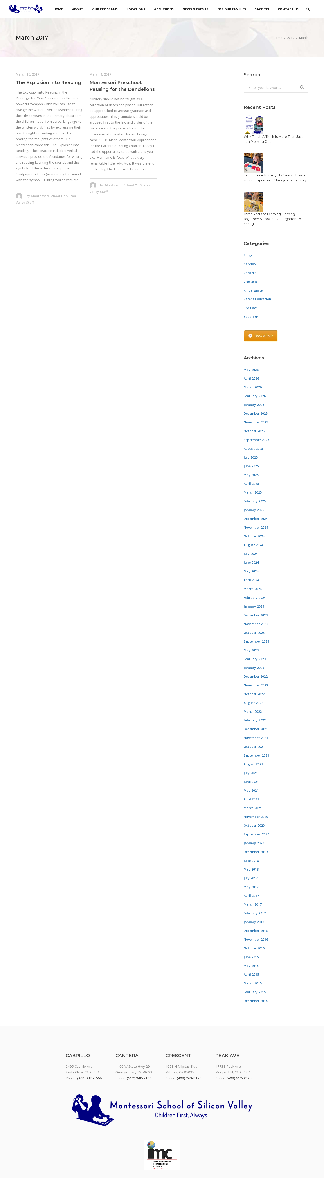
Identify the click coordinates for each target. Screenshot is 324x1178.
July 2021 (251, 734)
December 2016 (256, 892)
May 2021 (251, 751)
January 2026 (254, 366)
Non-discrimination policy (162, 1151)
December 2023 (256, 576)
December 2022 (256, 637)
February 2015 (255, 953)
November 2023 (256, 585)
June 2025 (251, 427)
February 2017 (255, 874)
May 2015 (251, 927)
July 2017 (251, 839)
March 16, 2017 (27, 74)
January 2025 (254, 471)
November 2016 (256, 900)
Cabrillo (250, 225)
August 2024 (253, 506)
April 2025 (251, 445)
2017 (290, 38)
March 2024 (253, 550)
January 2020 (254, 804)
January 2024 (254, 567)
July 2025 (251, 418)
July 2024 (251, 515)
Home (277, 38)
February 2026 (255, 357)
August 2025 (253, 410)
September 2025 (256, 401)
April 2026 (251, 339)
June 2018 (251, 821)
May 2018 (251, 830)
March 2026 (253, 348)
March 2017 (253, 865)
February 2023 (255, 620)
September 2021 (256, 716)
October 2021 (254, 708)
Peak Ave (250, 269)
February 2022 (255, 681)
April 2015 (251, 935)
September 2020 (256, 795)
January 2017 (254, 883)
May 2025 (251, 436)
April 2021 (251, 760)
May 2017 (251, 848)
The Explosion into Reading (48, 82)
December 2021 (256, 690)
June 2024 (251, 523)
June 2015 (251, 918)
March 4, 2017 (100, 74)
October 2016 (254, 909)
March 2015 (253, 944)
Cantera (250, 234)
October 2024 (254, 497)
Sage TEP (251, 278)
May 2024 (251, 532)
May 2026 (251, 331)
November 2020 (256, 778)
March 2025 (253, 453)
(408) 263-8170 (189, 1039)
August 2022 (253, 664)
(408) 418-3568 (89, 1039)
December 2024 (256, 480)
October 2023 (254, 594)
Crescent (250, 242)
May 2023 (251, 611)
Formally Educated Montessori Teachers (162, 1140)
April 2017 (251, 857)
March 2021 (253, 769)
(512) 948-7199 (139, 1039)
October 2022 (254, 655)
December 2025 (256, 374)
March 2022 (253, 672)
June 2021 (251, 743)
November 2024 (256, 488)
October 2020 (254, 786)
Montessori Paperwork (162, 1145)
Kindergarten (254, 251)
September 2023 (256, 602)
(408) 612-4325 (239, 1039)
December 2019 (256, 813)
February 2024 (255, 559)
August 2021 (253, 725)
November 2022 (256, 646)
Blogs (248, 216)
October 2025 (254, 392)
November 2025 (256, 383)
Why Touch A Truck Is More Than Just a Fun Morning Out (284, 122)
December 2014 (256, 962)
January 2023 (254, 629)
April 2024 (251, 541)
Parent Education (257, 260)
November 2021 (256, 699)
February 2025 (255, 462)
